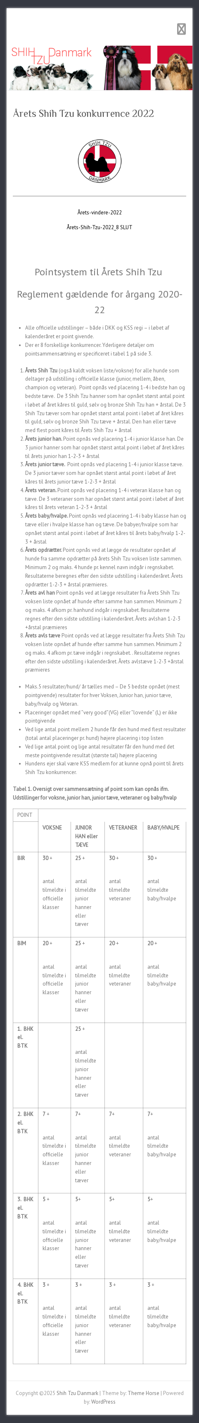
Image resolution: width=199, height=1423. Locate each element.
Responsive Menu (181, 29)
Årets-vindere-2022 (100, 212)
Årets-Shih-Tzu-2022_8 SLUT (100, 227)
